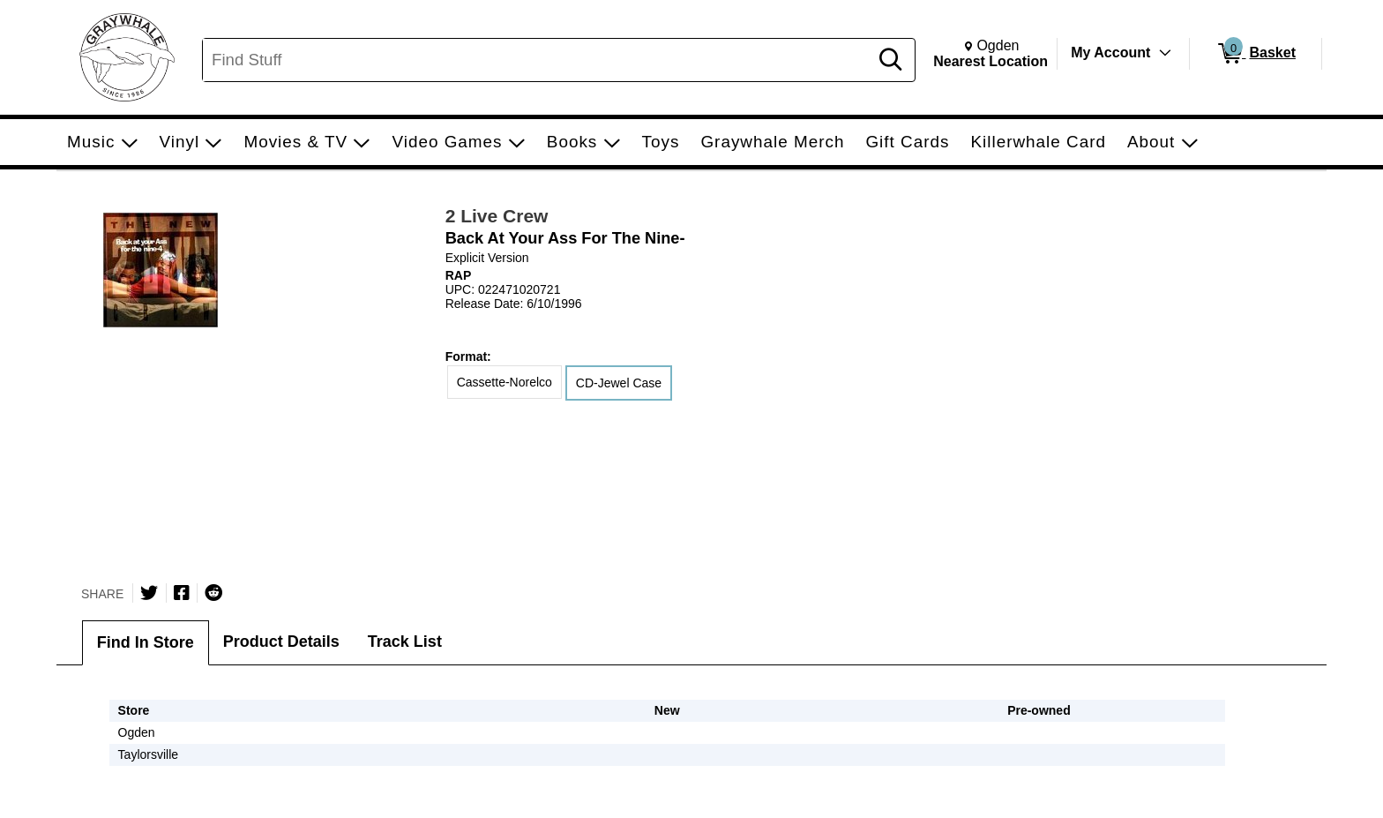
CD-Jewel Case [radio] (619, 383)
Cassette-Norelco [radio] (504, 382)
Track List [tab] (405, 641)
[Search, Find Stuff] (538, 60)
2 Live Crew (497, 216)
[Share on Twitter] (149, 593)
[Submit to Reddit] (213, 593)
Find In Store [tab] (145, 642)
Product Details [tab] (281, 641)
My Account (1110, 52)
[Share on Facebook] (182, 593)
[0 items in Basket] (1255, 54)
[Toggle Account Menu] (1165, 53)
